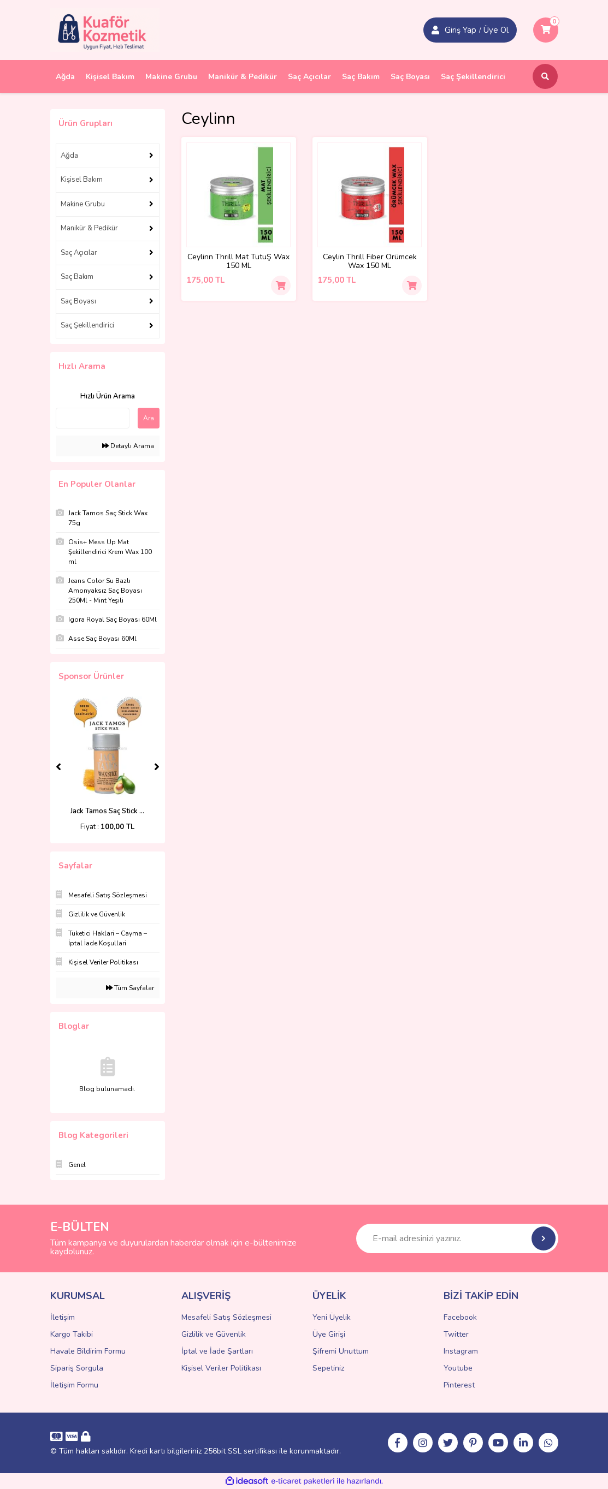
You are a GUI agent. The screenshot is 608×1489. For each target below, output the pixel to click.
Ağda (69, 155)
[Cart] (545, 30)
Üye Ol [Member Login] (496, 30)
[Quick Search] (92, 418)
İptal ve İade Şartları (217, 1351)
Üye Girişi (328, 1334)
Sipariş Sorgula (76, 1368)
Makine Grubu (83, 204)
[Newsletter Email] (457, 1238)
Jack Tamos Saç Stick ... (107, 811)
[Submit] (544, 1238)
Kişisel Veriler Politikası (221, 1368)
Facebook (460, 1317)
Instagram (461, 1351)
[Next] (157, 766)
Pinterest (459, 1385)
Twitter (456, 1334)
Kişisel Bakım (82, 179)
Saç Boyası (78, 301)
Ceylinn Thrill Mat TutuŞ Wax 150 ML (238, 261)
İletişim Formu (74, 1385)
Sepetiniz (328, 1368)
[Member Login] (435, 30)
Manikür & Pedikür (89, 228)
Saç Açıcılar (79, 253)
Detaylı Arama (128, 446)
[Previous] (58, 766)
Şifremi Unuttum (340, 1351)
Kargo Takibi (71, 1334)
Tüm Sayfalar (130, 988)
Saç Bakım (77, 277)
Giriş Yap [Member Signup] (460, 30)
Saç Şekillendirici (87, 325)
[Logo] (105, 29)
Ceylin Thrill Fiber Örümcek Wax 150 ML (370, 261)
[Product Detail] (239, 195)
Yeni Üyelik (331, 1317)
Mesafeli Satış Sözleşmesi (226, 1317)
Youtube (458, 1368)
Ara (148, 418)
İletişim (62, 1317)
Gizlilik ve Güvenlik (213, 1334)
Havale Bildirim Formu (88, 1351)
